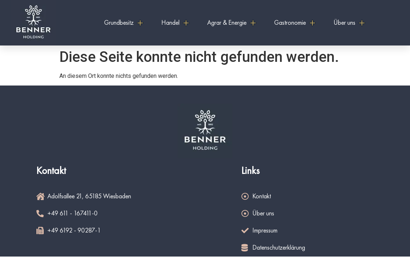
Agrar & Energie (231, 23)
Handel (175, 23)
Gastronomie (294, 23)
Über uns (349, 23)
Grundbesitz (123, 23)
